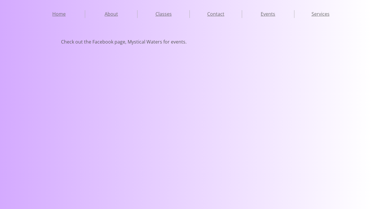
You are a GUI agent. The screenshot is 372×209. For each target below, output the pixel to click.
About (111, 14)
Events (268, 14)
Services (321, 14)
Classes (163, 14)
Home (59, 14)
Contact (215, 14)
